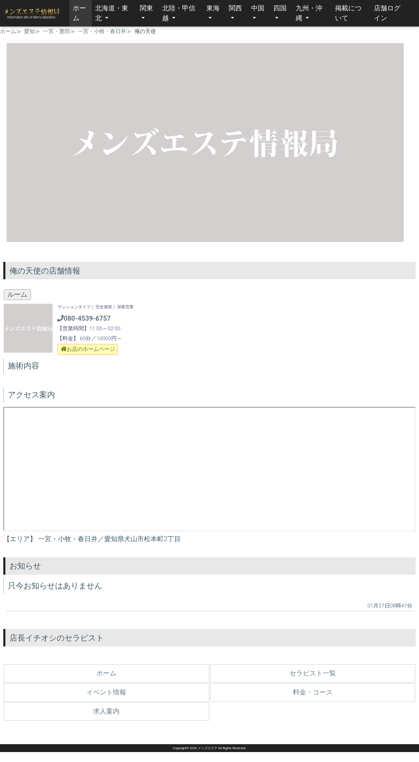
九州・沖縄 (309, 13)
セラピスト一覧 (313, 673)
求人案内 (106, 711)
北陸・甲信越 (178, 13)
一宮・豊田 (56, 31)
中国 (257, 8)
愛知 (29, 31)
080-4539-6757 (84, 318)
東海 (213, 8)
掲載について (348, 13)
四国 (280, 8)
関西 (235, 8)
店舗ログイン (387, 13)
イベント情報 (106, 692)
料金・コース (313, 692)
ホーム (82, 13)
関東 (146, 8)
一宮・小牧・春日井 (102, 31)
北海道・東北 (111, 13)
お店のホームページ (88, 349)
